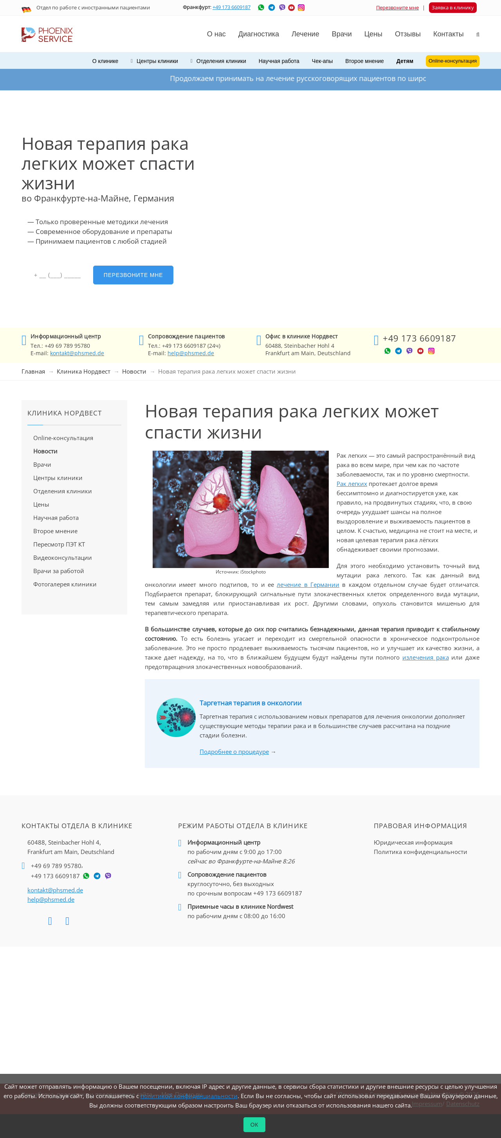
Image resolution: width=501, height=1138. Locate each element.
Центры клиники (58, 478)
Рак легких (352, 483)
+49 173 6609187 (231, 7)
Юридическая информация (413, 842)
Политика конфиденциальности (420, 852)
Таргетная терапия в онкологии (251, 702)
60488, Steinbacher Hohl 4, (70, 847)
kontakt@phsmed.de (77, 353)
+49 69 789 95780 (56, 866)
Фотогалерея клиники (65, 584)
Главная (33, 371)
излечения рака (425, 657)
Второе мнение (364, 61)
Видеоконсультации (62, 557)
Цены (373, 34)
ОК (254, 1125)
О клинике (105, 61)
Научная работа (279, 61)
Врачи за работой (58, 571)
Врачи (42, 464)
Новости (134, 371)
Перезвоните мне (397, 7)
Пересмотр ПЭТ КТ (59, 544)
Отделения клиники (62, 491)
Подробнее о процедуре (234, 751)
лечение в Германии (308, 584)
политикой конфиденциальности (189, 1096)
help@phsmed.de (191, 353)
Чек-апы (322, 61)
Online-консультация (63, 438)
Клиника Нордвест (83, 371)
